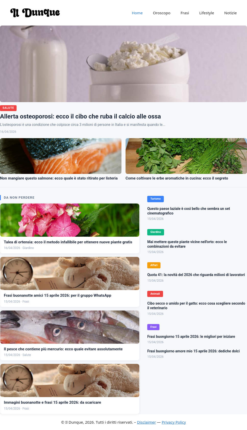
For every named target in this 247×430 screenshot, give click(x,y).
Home (137, 12)
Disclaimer (146, 422)
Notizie (230, 12)
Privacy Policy (174, 422)
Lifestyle (206, 12)
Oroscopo (161, 12)
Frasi (185, 12)
